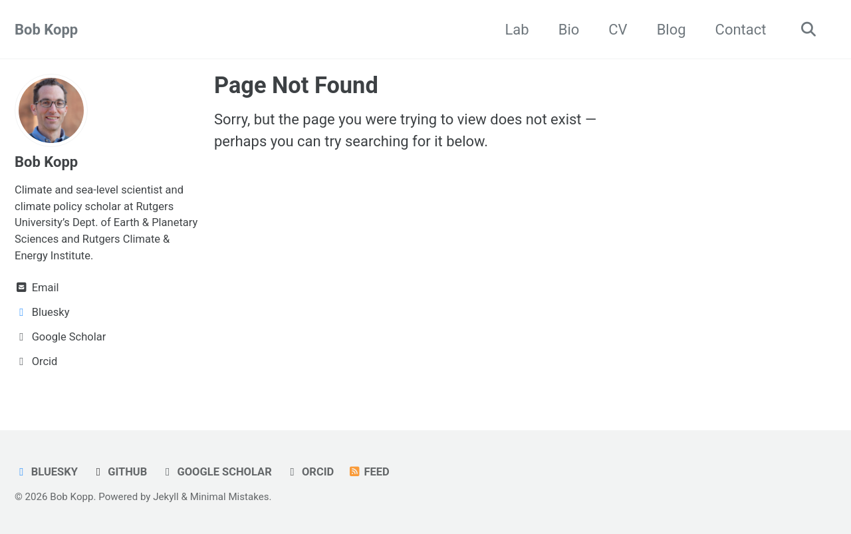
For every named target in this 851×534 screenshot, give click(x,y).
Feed (369, 472)
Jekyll (166, 497)
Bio (569, 29)
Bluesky (46, 472)
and (70, 239)
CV (617, 29)
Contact (741, 29)
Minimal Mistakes (229, 497)
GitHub (119, 472)
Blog (671, 29)
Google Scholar (216, 472)
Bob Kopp (46, 29)
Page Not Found (296, 85)
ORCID (309, 472)
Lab (517, 29)
